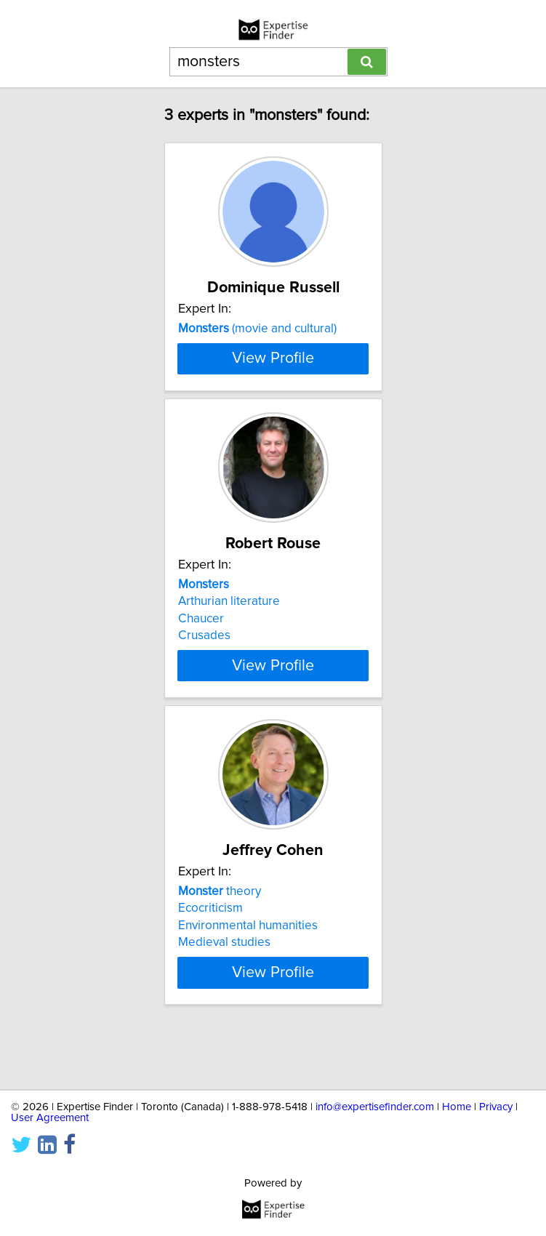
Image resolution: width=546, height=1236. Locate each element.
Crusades (204, 686)
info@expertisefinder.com (375, 1106)
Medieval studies (224, 993)
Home (456, 1106)
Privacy (496, 1106)
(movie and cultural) (257, 328)
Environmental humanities (248, 976)
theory (219, 942)
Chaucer (201, 669)
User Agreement (50, 1117)
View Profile (273, 409)
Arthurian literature (229, 652)
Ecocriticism (210, 959)
